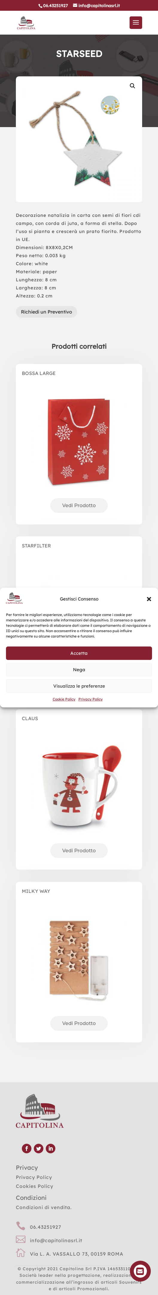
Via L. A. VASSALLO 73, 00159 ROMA (76, 1254)
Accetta (79, 653)
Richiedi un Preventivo (46, 312)
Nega (79, 669)
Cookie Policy (64, 699)
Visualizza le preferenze (79, 686)
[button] (149, 599)
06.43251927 (45, 1227)
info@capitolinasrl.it (56, 1240)
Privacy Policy (90, 699)
